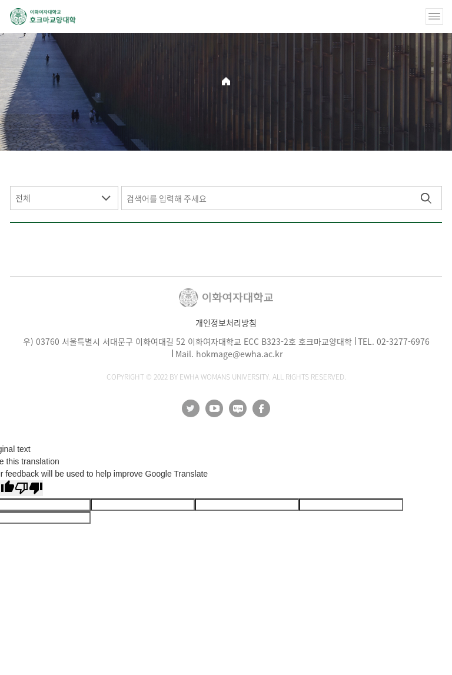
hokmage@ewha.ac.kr (239, 354)
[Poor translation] (29, 488)
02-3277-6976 (403, 341)
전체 (23, 198)
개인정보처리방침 (226, 322)
